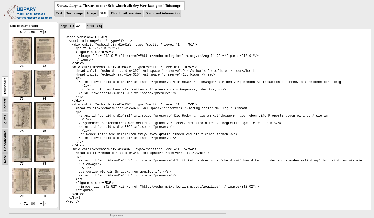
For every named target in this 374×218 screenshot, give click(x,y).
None (5, 159)
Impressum (117, 215)
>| (100, 26)
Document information (163, 13)
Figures (5, 120)
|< (70, 26)
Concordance (5, 140)
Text (59, 13)
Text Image (74, 13)
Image (91, 13)
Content (5, 105)
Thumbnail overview (126, 13)
